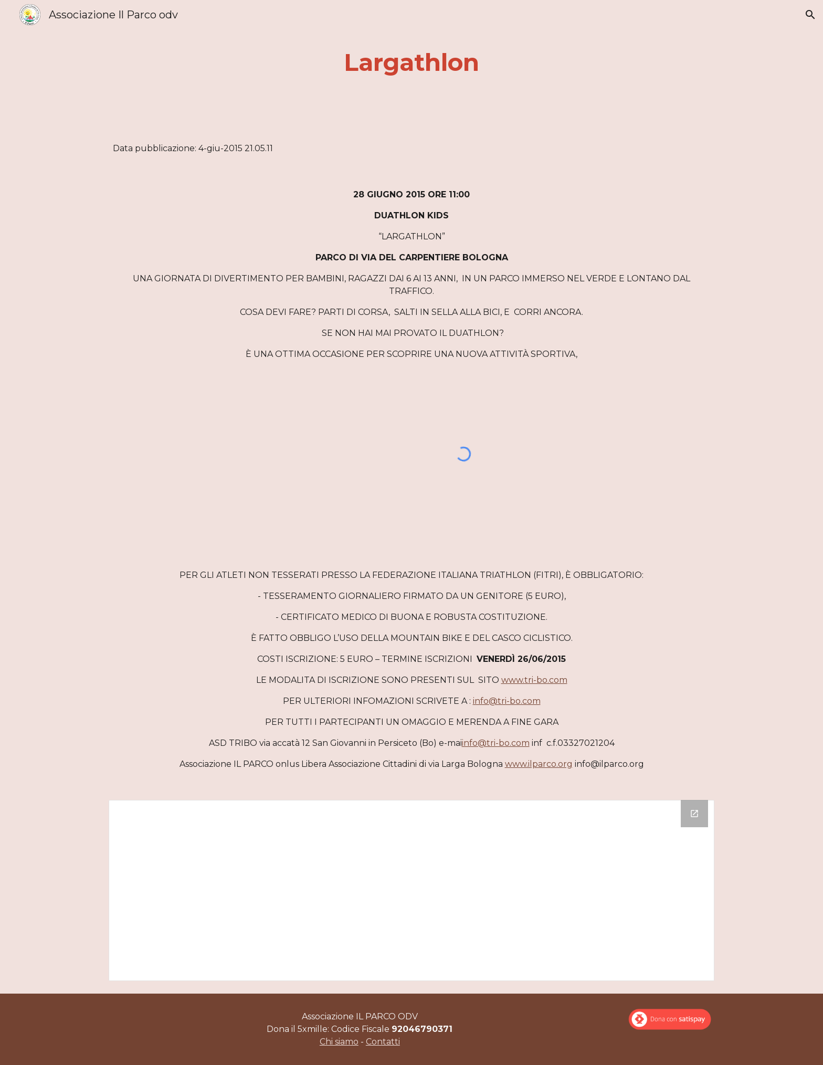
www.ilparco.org (539, 764)
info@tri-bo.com (507, 701)
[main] (411, 62)
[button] (810, 14)
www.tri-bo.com (534, 680)
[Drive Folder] (411, 890)
